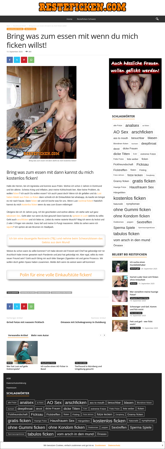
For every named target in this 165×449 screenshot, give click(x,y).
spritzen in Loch (80, 216)
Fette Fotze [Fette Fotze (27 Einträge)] (119, 159)
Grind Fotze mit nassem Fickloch (25, 322)
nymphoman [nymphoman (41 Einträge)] (133, 204)
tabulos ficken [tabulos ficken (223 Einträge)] (127, 233)
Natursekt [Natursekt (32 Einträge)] (118, 204)
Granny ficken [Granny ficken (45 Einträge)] (121, 181)
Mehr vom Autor (40, 335)
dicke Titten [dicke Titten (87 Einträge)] (122, 154)
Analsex (134, 283)
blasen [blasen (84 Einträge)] (152, 138)
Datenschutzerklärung (16, 383)
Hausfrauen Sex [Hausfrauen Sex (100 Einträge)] (141, 187)
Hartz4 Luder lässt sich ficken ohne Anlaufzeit (144, 278)
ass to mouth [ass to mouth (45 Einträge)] (121, 138)
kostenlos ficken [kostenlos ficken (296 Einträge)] (130, 198)
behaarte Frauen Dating (140, 298)
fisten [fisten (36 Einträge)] (133, 170)
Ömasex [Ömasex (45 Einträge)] (118, 245)
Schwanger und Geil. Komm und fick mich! (143, 308)
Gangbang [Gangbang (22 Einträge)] (150, 175)
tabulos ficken (43, 293)
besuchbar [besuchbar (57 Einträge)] (137, 138)
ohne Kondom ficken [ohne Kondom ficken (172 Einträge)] (132, 216)
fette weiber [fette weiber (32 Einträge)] (132, 159)
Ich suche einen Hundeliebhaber (138, 263)
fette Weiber (135, 328)
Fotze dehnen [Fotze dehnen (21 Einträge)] (119, 175)
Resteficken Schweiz (86, 19)
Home (69, 19)
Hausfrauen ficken (19, 26)
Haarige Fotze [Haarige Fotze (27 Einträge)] (120, 187)
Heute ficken (30, 29)
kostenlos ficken (29, 204)
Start (8, 26)
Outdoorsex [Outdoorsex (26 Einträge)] (119, 222)
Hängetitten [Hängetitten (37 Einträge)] (119, 192)
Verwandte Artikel (18, 335)
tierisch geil (135, 268)
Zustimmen (100, 445)
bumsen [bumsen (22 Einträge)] (135, 144)
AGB (9, 378)
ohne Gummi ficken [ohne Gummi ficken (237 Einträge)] (132, 209)
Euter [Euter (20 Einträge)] (135, 154)
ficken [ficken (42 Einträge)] (145, 159)
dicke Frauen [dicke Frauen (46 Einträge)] (130, 148)
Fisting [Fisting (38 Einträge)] (142, 170)
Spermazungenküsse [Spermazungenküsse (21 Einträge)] (146, 228)
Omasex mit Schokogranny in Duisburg (83, 322)
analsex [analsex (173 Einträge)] (132, 125)
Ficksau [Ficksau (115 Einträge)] (142, 164)
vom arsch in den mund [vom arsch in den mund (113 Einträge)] (132, 240)
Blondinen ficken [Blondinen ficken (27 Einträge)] (121, 143)
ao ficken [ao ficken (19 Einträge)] (146, 125)
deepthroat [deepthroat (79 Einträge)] (148, 143)
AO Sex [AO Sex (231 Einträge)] (121, 132)
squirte (10, 227)
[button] (157, 19)
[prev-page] (100, 335)
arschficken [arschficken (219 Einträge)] (142, 132)
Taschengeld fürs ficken (61, 293)
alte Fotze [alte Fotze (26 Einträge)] (118, 125)
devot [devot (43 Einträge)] (117, 148)
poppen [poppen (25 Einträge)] (130, 222)
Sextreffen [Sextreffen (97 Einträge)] (144, 222)
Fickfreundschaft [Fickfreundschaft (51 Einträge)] (123, 164)
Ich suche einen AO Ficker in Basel (54, 367)
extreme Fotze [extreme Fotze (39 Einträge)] (148, 154)
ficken (16, 193)
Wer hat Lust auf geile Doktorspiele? (17, 367)
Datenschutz (114, 445)
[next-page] (104, 335)
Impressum (11, 388)
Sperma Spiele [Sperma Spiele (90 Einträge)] (124, 227)
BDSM (9, 363)
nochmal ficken (85, 201)
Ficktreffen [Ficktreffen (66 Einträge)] (120, 170)
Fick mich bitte (81, 363)
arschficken (22, 219)
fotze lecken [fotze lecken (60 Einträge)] (135, 175)
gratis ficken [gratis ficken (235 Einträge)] (143, 181)
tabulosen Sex (13, 216)
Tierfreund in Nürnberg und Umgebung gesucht (88, 367)
